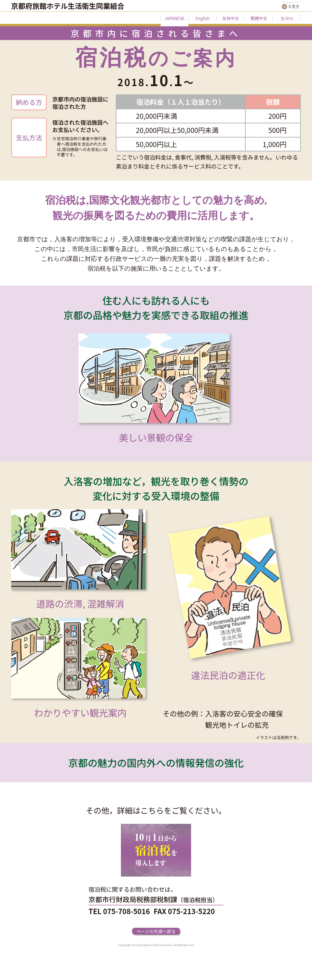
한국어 (287, 18)
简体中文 (230, 18)
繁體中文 (259, 18)
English (202, 18)
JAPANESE (175, 18)
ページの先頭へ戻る (156, 931)
